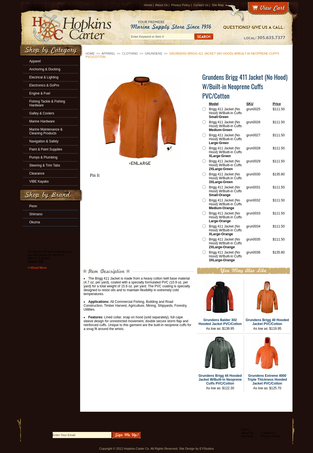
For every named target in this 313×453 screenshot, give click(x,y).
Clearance (37, 173)
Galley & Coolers (41, 113)
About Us (161, 5)
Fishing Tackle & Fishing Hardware (47, 103)
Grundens (154, 53)
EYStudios (207, 448)
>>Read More (37, 267)
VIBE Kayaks (39, 181)
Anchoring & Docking (44, 69)
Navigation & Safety (43, 141)
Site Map (218, 5)
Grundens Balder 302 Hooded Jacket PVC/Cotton (220, 322)
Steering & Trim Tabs (44, 165)
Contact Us (201, 5)
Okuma (34, 222)
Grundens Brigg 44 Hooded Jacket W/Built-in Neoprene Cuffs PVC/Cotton (220, 379)
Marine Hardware (42, 121)
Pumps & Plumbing (43, 157)
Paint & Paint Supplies (45, 149)
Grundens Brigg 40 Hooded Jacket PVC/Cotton (267, 322)
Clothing (130, 53)
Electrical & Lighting (43, 77)
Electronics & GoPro (44, 85)
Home (148, 5)
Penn (33, 206)
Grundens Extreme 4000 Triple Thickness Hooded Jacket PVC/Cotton (267, 379)
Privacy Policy (180, 5)
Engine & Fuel (39, 93)
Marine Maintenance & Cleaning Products (46, 131)
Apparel (108, 53)
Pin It (95, 175)
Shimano (35, 214)
